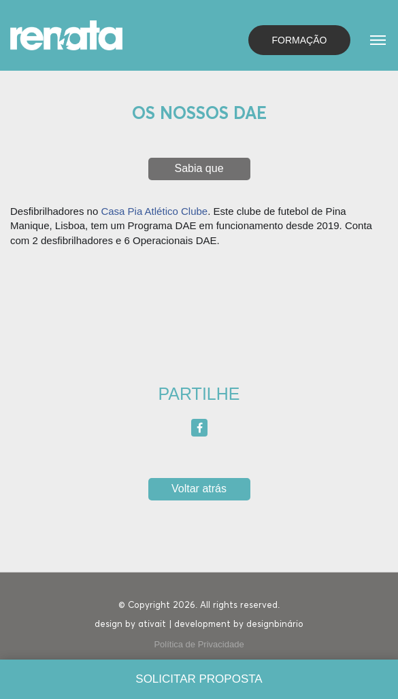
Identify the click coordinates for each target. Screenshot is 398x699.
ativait (152, 624)
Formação (299, 40)
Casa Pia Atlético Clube (154, 211)
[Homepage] (66, 34)
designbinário (274, 624)
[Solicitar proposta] (199, 679)
